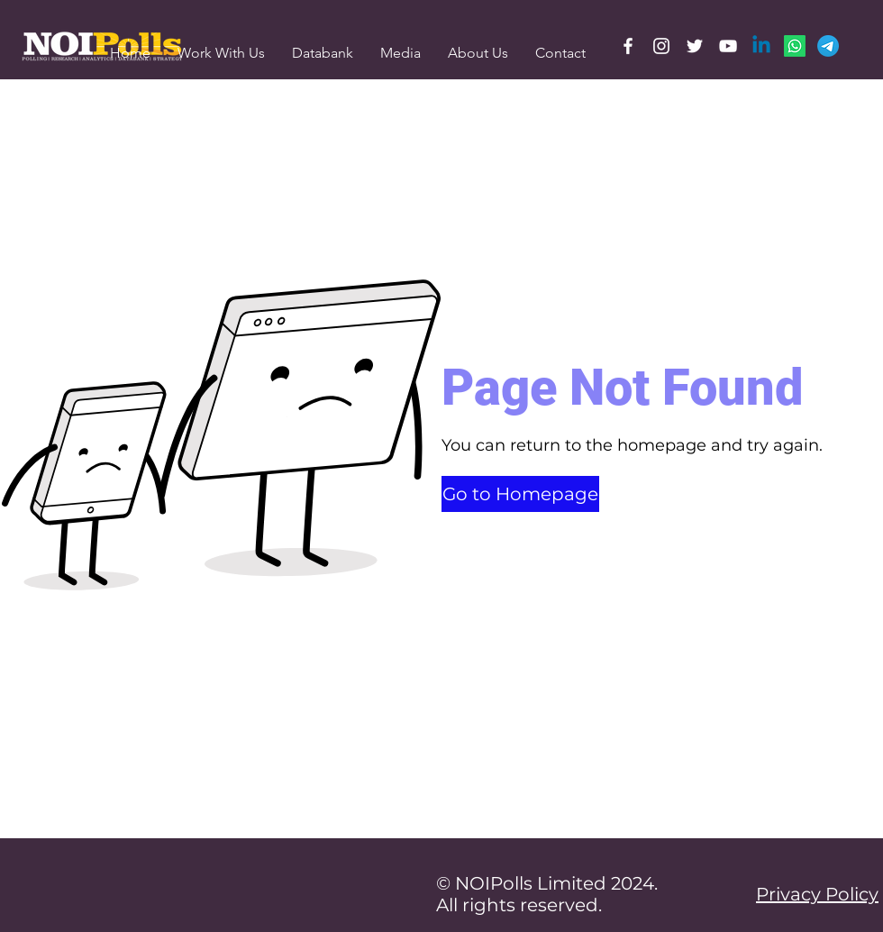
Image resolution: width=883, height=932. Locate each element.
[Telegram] (828, 46)
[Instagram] (661, 46)
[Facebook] (628, 46)
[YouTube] (728, 46)
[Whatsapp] (795, 46)
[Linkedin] (761, 46)
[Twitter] (694, 46)
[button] (400, 52)
